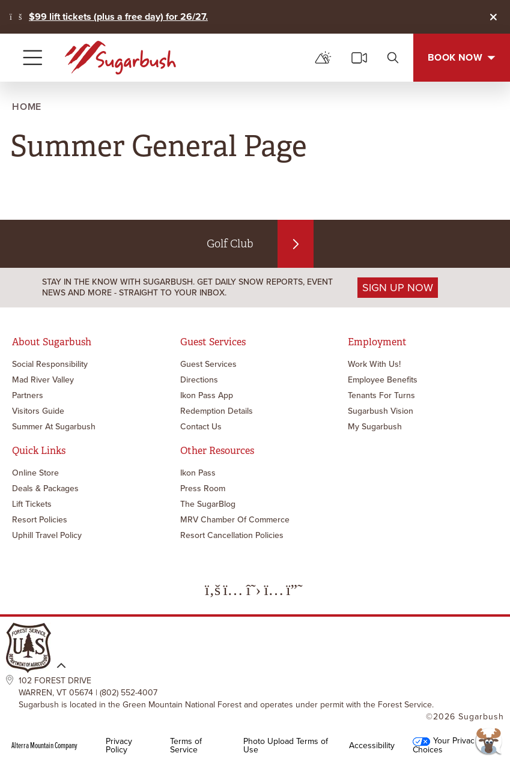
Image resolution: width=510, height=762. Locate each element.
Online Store (35, 473)
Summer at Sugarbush (54, 426)
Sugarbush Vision (380, 411)
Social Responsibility (50, 364)
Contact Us (201, 426)
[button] (489, 741)
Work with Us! (374, 364)
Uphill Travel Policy (47, 535)
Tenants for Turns (381, 395)
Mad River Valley (43, 379)
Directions (199, 379)
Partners (27, 395)
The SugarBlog (207, 504)
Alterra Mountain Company (44, 746)
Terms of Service (186, 745)
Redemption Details (216, 411)
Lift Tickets (32, 504)
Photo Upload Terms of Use (285, 745)
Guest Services (208, 364)
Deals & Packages (45, 488)
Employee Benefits (382, 379)
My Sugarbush (375, 426)
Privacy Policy (119, 745)
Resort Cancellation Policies (232, 535)
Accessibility (372, 746)
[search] (393, 57)
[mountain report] (323, 57)
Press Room (202, 488)
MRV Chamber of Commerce (235, 519)
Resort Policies (39, 519)
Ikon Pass (198, 473)
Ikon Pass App (206, 395)
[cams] (359, 57)
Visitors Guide (38, 411)
